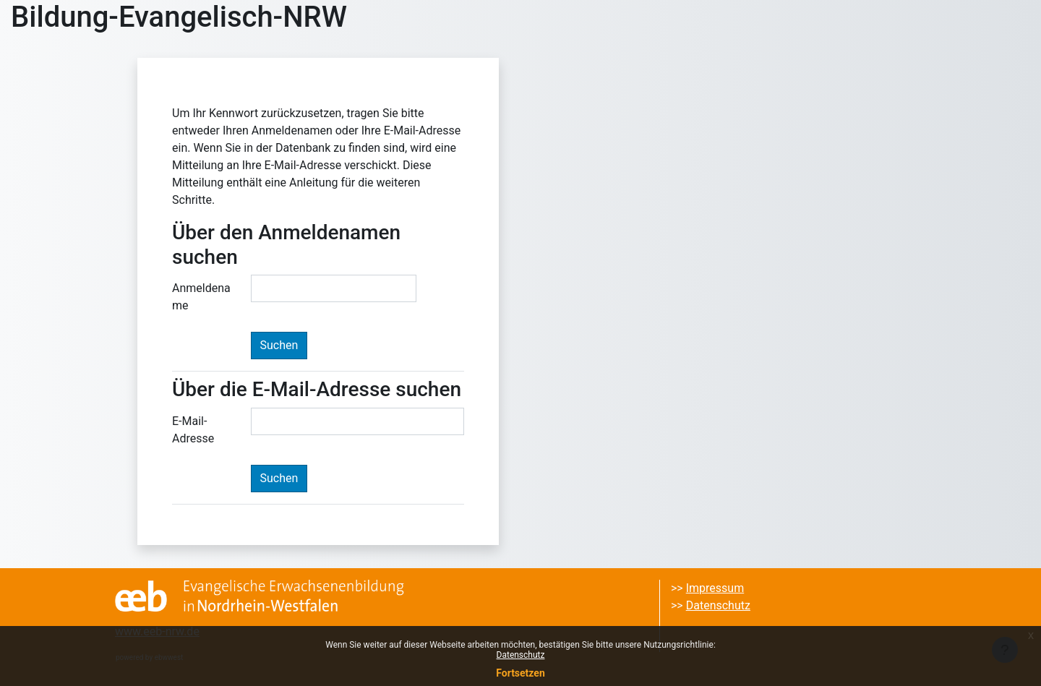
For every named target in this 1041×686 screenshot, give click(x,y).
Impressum (715, 588)
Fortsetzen (520, 673)
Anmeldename (201, 296)
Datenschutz (521, 655)
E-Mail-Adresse (193, 429)
